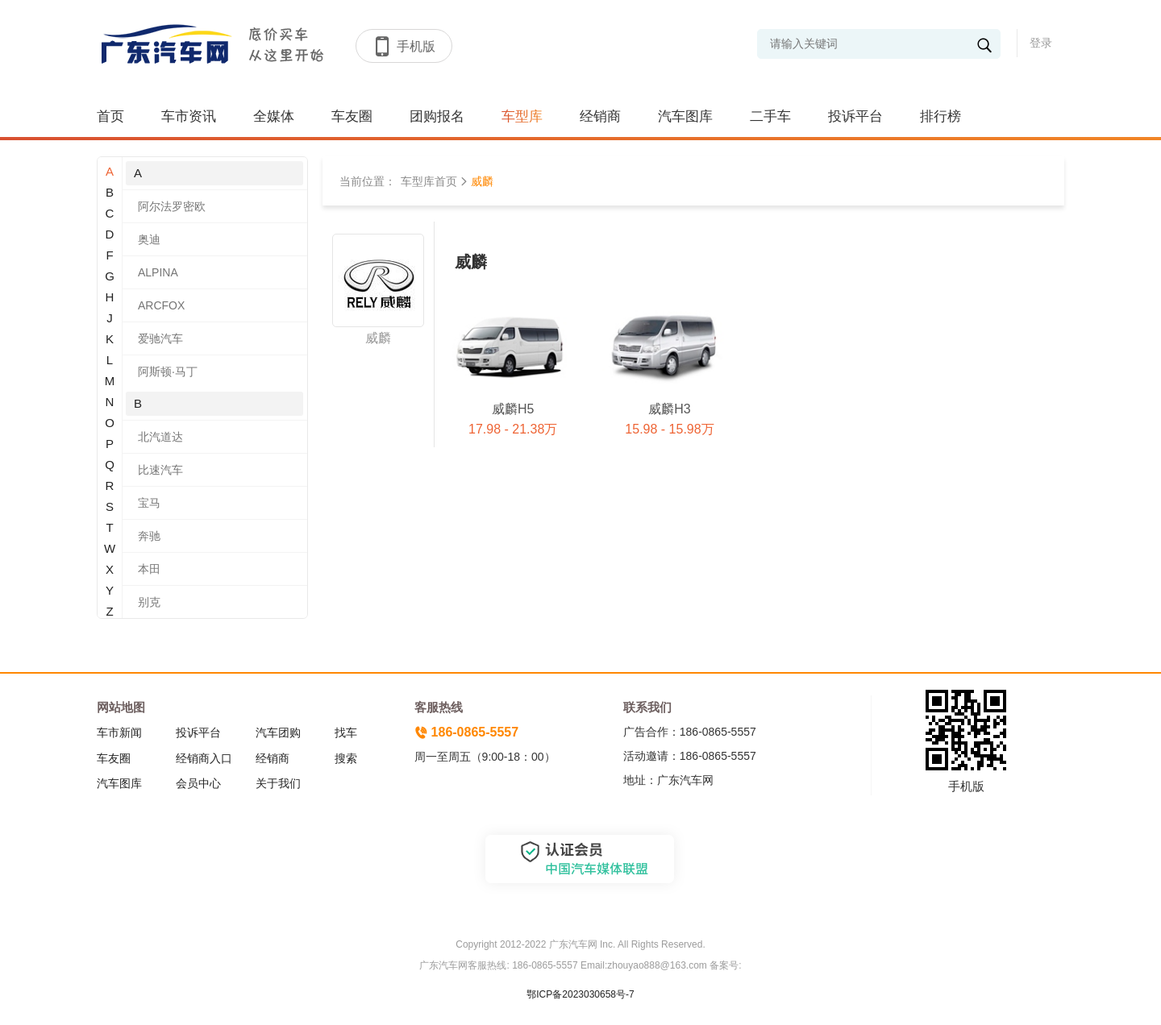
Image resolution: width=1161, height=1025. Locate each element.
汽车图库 (685, 116)
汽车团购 (278, 732)
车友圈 (351, 116)
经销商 (600, 116)
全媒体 (273, 116)
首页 (110, 116)
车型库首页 (429, 181)
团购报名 (437, 116)
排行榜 (940, 116)
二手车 (770, 116)
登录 (1041, 42)
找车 (346, 732)
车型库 (522, 116)
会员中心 (198, 783)
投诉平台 (855, 116)
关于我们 (278, 783)
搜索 (346, 758)
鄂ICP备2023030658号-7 (580, 994)
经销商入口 (204, 758)
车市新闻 (119, 732)
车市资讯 (188, 116)
